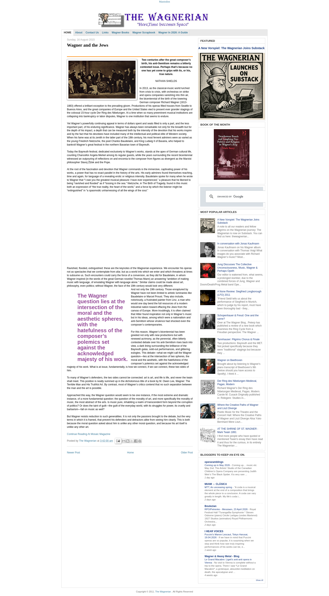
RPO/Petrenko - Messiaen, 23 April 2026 (226, 509)
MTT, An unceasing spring (219, 487)
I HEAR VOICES (214, 531)
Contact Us (92, 32)
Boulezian (211, 506)
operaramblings (214, 462)
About (78, 32)
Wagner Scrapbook (143, 32)
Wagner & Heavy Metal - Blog (222, 556)
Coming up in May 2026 (217, 465)
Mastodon (164, 1)
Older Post (187, 452)
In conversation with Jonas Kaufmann (238, 243)
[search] (234, 196)
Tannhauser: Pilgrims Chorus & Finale (238, 339)
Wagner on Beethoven (229, 360)
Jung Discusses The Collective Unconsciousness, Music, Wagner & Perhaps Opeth (237, 267)
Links (105, 32)
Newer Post (73, 452)
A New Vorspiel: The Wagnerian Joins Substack (231, 48)
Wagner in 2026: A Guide (173, 32)
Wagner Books (120, 32)
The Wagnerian (163, 591)
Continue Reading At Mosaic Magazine (88, 434)
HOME (67, 32)
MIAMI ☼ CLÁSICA (216, 484)
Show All (259, 580)
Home (130, 452)
